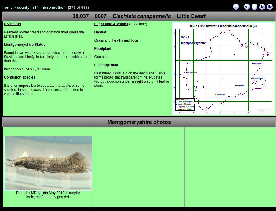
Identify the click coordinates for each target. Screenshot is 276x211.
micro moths (51, 7)
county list (26, 7)
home (7, 7)
